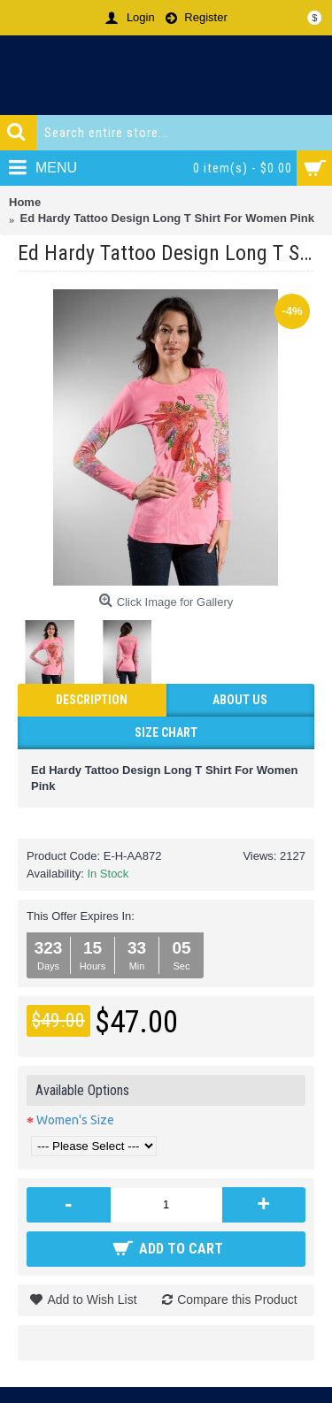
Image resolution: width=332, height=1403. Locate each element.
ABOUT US (239, 700)
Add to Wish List (91, 1299)
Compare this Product (237, 1299)
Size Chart (166, 732)
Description (91, 700)
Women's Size (75, 1120)
